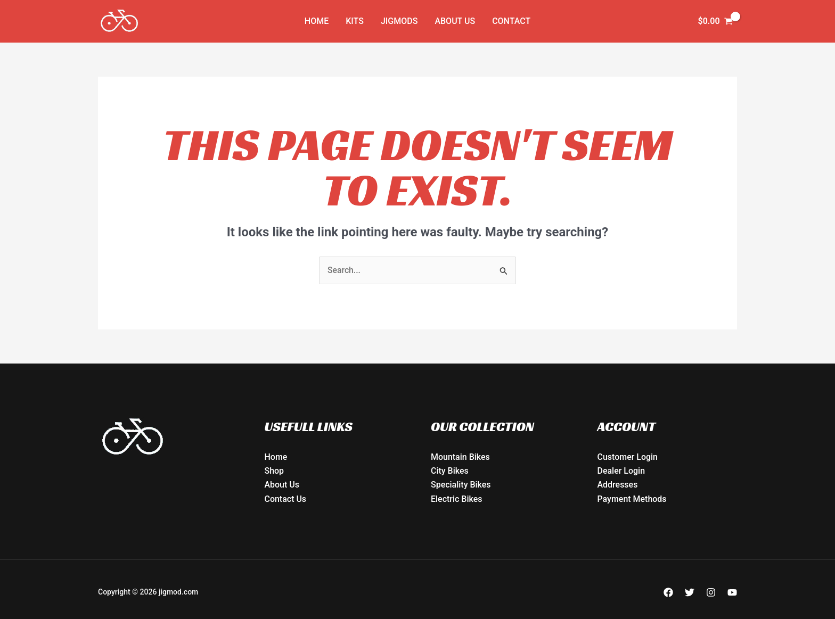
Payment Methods (632, 499)
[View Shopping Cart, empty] (715, 21)
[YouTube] (732, 592)
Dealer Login (621, 471)
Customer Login (627, 457)
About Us (455, 21)
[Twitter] (689, 592)
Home (317, 21)
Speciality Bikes (461, 485)
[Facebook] (668, 592)
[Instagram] (711, 592)
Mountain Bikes (460, 457)
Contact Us (286, 499)
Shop (274, 471)
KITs (355, 21)
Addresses (617, 485)
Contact (511, 21)
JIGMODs (399, 21)
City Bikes (450, 471)
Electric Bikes (456, 499)
